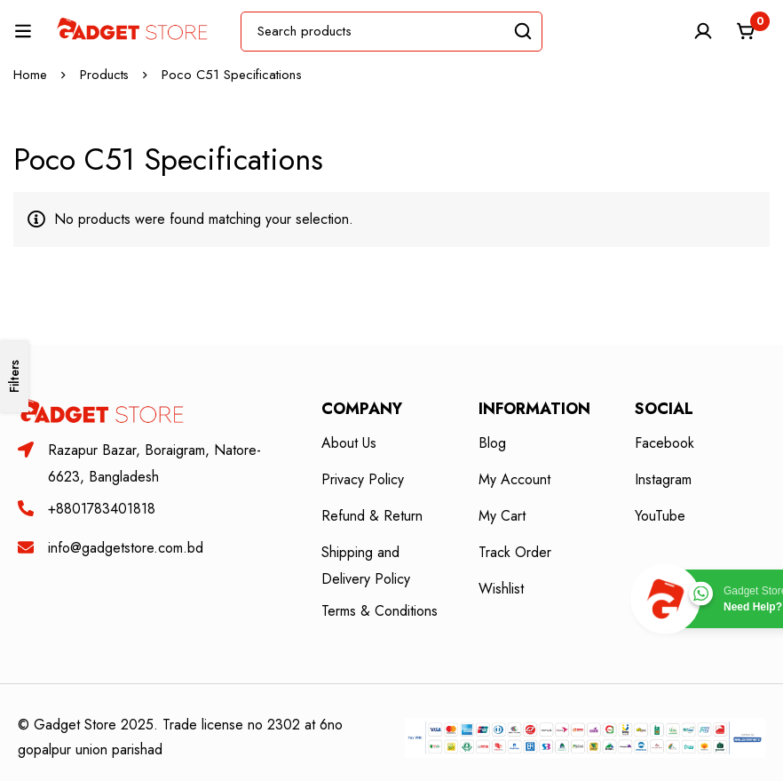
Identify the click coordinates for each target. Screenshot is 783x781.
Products (105, 74)
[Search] (522, 32)
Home (30, 74)
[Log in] (702, 31)
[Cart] (746, 31)
